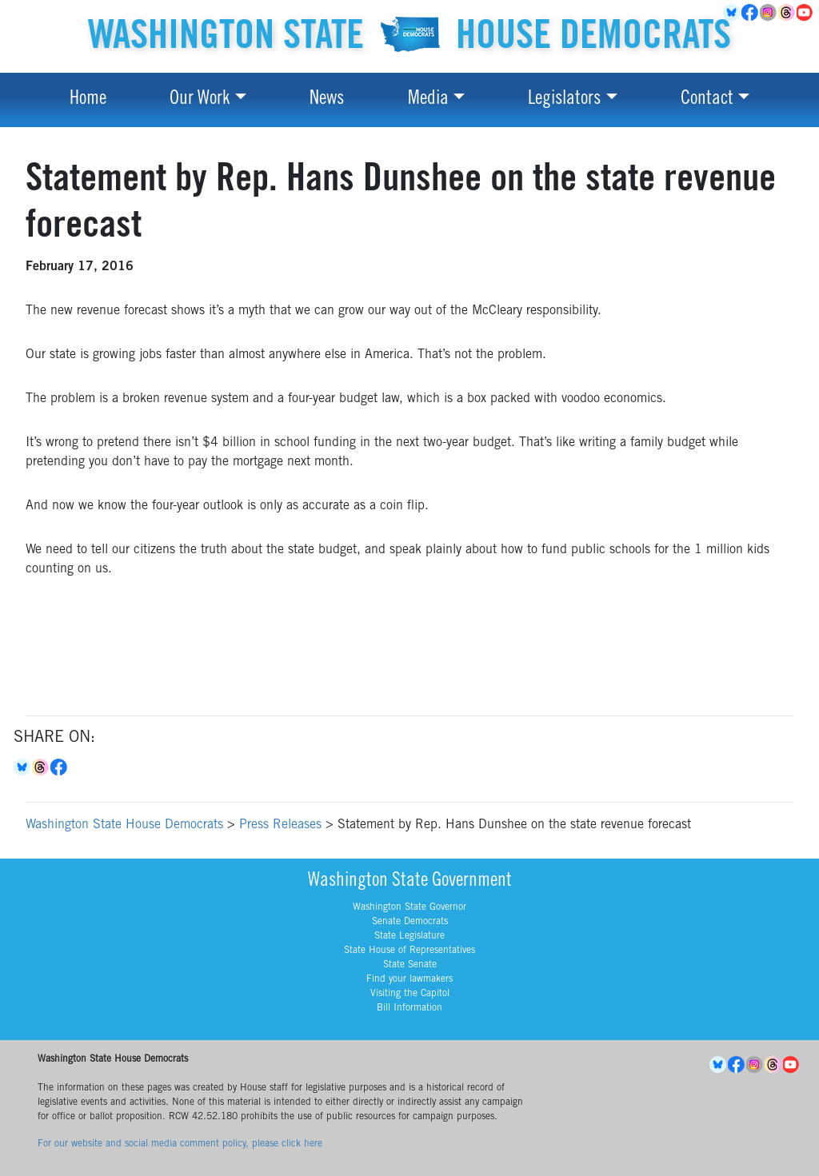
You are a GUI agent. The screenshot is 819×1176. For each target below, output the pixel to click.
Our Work (200, 100)
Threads (787, 13)
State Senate (410, 965)
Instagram (769, 13)
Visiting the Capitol (409, 994)
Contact (707, 100)
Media (428, 100)
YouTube (806, 13)
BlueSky (732, 13)
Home (88, 100)
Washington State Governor (409, 907)
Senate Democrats (410, 922)
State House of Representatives (409, 950)
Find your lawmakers (409, 979)
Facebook (750, 13)
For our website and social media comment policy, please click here (180, 1144)
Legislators (564, 100)
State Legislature (409, 936)
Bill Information (409, 1008)
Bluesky (23, 767)
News (327, 100)
